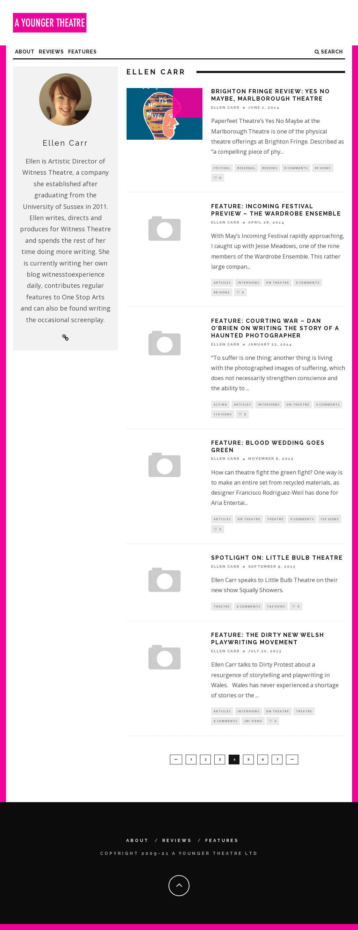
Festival (222, 168)
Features (82, 52)
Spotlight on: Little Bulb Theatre (277, 562)
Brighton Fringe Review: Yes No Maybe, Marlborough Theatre (270, 95)
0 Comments (296, 168)
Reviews (51, 52)
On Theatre (277, 283)
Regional (246, 168)
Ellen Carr (225, 107)
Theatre (275, 522)
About (25, 52)
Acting (220, 407)
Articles (222, 283)
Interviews (248, 283)
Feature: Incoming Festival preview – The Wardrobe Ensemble (276, 211)
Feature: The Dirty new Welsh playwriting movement (267, 644)
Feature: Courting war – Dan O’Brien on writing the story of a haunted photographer (275, 330)
